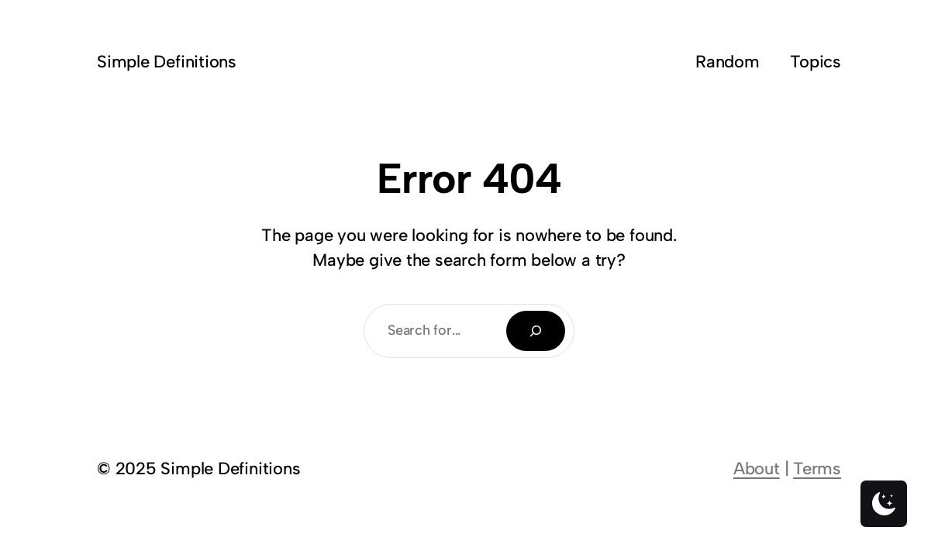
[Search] (535, 331)
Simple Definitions (166, 61)
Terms (817, 468)
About (756, 468)
